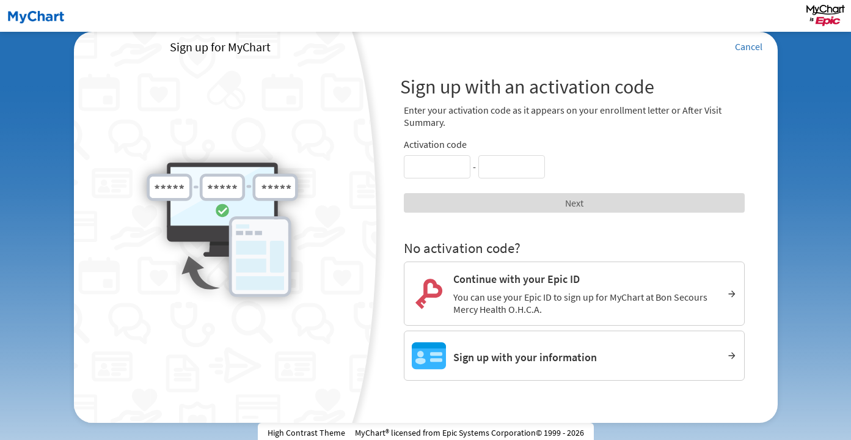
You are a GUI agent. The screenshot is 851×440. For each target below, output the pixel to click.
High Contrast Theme (306, 432)
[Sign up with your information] (574, 356)
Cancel (748, 46)
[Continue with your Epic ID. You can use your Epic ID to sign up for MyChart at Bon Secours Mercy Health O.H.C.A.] (574, 294)
